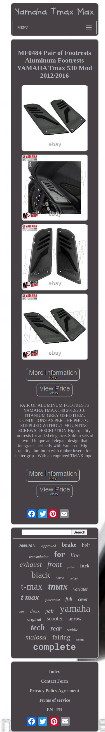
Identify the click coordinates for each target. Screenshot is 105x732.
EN (50, 709)
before (74, 578)
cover (83, 599)
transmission (39, 557)
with (22, 612)
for (59, 554)
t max (30, 597)
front (54, 564)
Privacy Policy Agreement (54, 690)
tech (38, 627)
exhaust (31, 564)
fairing (61, 637)
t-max (32, 586)
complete (54, 647)
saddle (72, 629)
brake (69, 544)
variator (80, 589)
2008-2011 (27, 546)
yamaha (75, 608)
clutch (60, 578)
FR (59, 709)
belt (86, 545)
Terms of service (54, 700)
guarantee (52, 599)
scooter (55, 618)
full (69, 599)
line (75, 555)
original (34, 619)
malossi (35, 637)
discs (35, 611)
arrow (75, 619)
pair (49, 611)
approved (48, 546)
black (40, 575)
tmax (58, 586)
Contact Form (54, 681)
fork (84, 566)
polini (71, 567)
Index (54, 671)
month (80, 639)
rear (56, 628)
